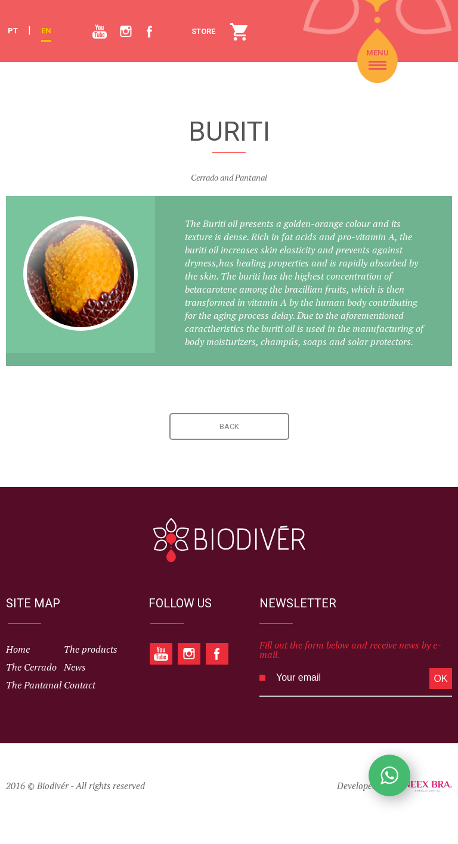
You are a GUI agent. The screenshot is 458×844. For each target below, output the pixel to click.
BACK (229, 426)
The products (90, 649)
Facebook (216, 654)
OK (440, 679)
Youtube (94, 24)
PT (13, 30)
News (75, 667)
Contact (79, 684)
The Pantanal (33, 684)
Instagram (189, 654)
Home (18, 649)
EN (46, 30)
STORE (238, 31)
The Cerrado (31, 667)
